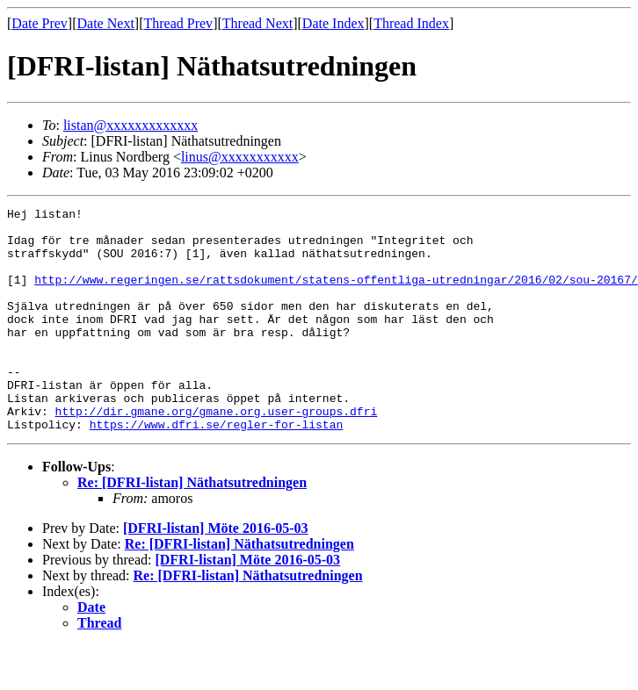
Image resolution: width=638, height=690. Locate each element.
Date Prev (39, 23)
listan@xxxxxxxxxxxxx (130, 125)
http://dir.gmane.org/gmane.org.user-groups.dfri (216, 453)
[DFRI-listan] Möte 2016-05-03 (215, 572)
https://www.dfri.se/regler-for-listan (217, 469)
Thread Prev (178, 23)
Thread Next (257, 23)
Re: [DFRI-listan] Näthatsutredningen (192, 527)
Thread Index (411, 23)
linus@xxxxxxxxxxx (240, 156)
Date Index (333, 23)
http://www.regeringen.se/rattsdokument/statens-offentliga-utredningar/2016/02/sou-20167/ (335, 295)
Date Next (105, 23)
